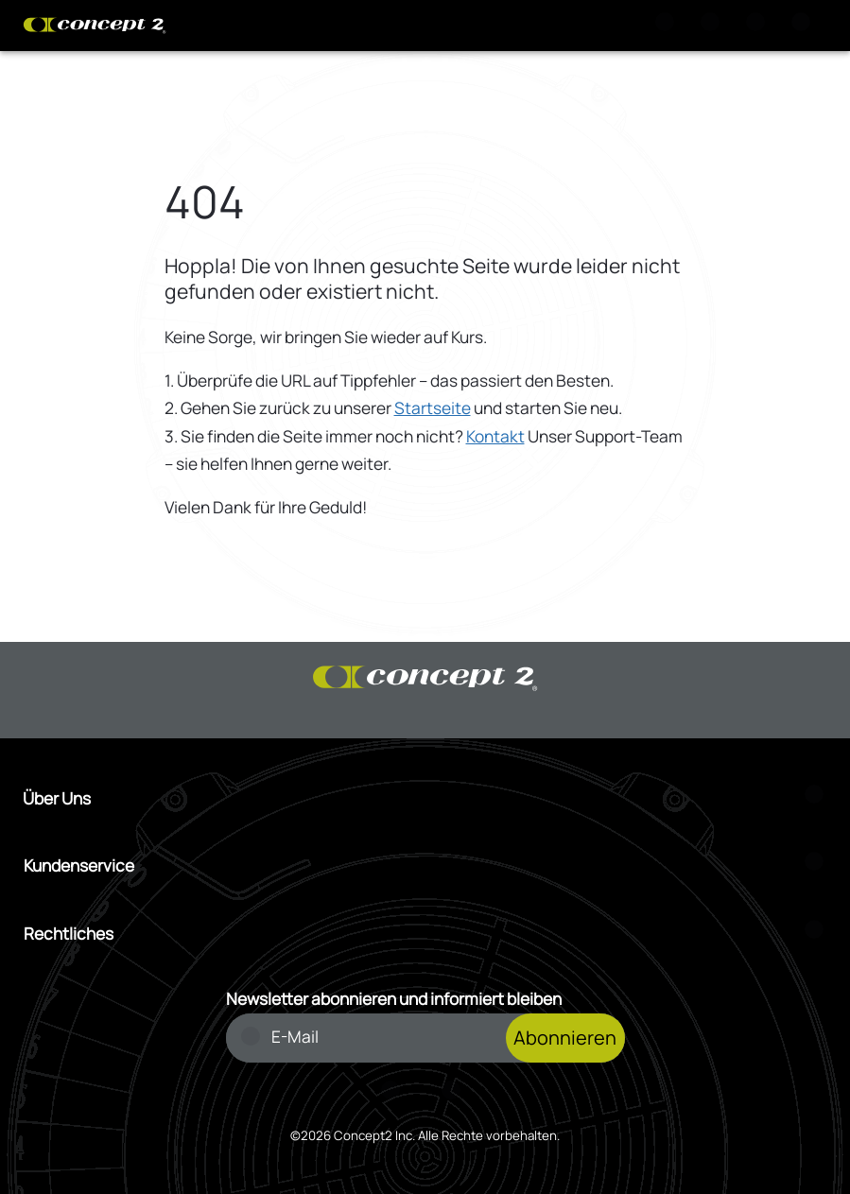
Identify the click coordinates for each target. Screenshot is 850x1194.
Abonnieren (564, 1037)
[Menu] (804, 25)
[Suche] (668, 25)
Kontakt (495, 436)
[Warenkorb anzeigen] (714, 25)
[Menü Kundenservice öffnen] (425, 866)
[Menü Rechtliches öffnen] (425, 934)
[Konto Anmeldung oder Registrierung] (759, 25)
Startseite (432, 408)
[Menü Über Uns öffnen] (425, 799)
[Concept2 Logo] (94, 25)
